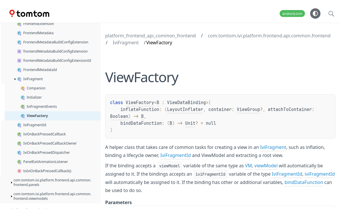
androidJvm (292, 13)
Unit (190, 123)
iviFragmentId (320, 174)
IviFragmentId (175, 155)
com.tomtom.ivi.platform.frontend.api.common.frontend (269, 35)
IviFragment (126, 42)
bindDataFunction (304, 182)
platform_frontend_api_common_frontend (150, 35)
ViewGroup (248, 109)
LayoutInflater (185, 109)
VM (248, 165)
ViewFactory (140, 103)
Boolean (119, 116)
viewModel (266, 165)
